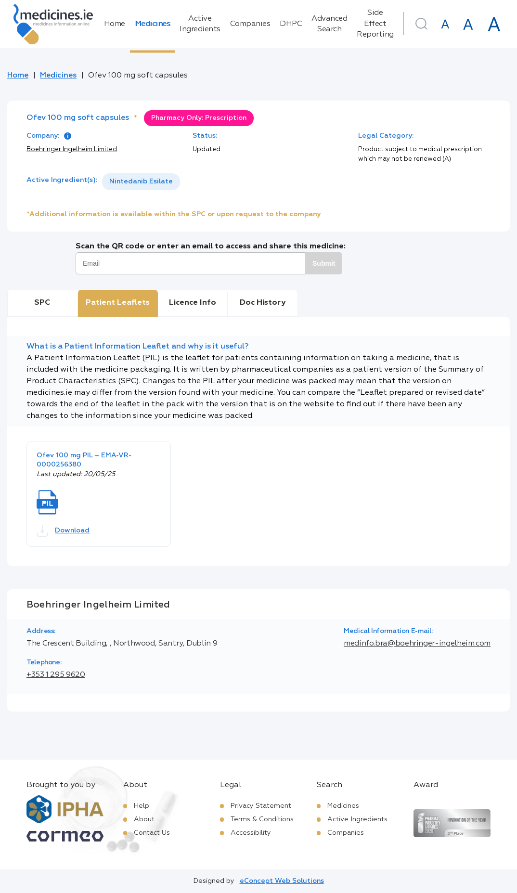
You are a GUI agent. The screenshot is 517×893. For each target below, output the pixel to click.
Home (114, 24)
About (144, 819)
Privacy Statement (261, 805)
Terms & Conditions (262, 819)
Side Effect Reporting (375, 24)
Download (63, 531)
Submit (323, 263)
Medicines (152, 24)
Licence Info (192, 303)
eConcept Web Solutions (282, 881)
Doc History (262, 303)
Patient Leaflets (118, 303)
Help (141, 805)
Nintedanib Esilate (141, 181)
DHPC (291, 24)
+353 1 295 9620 (55, 675)
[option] (141, 181)
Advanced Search (329, 24)
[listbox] (141, 181)
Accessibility (251, 832)
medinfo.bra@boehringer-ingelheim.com (417, 643)
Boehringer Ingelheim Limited (71, 149)
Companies (250, 24)
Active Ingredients (200, 24)
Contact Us (152, 832)
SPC (42, 303)
